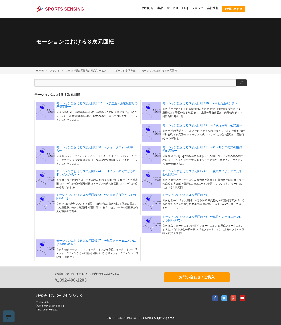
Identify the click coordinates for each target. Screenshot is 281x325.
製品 (160, 8)
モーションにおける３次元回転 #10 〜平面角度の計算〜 (200, 103)
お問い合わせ (233, 9)
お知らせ (148, 8)
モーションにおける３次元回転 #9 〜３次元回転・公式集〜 (202, 125)
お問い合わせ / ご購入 (197, 277)
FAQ (185, 8)
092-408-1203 (73, 280)
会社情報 (213, 8)
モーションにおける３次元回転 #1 (184, 194)
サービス (172, 8)
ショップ (197, 8)
